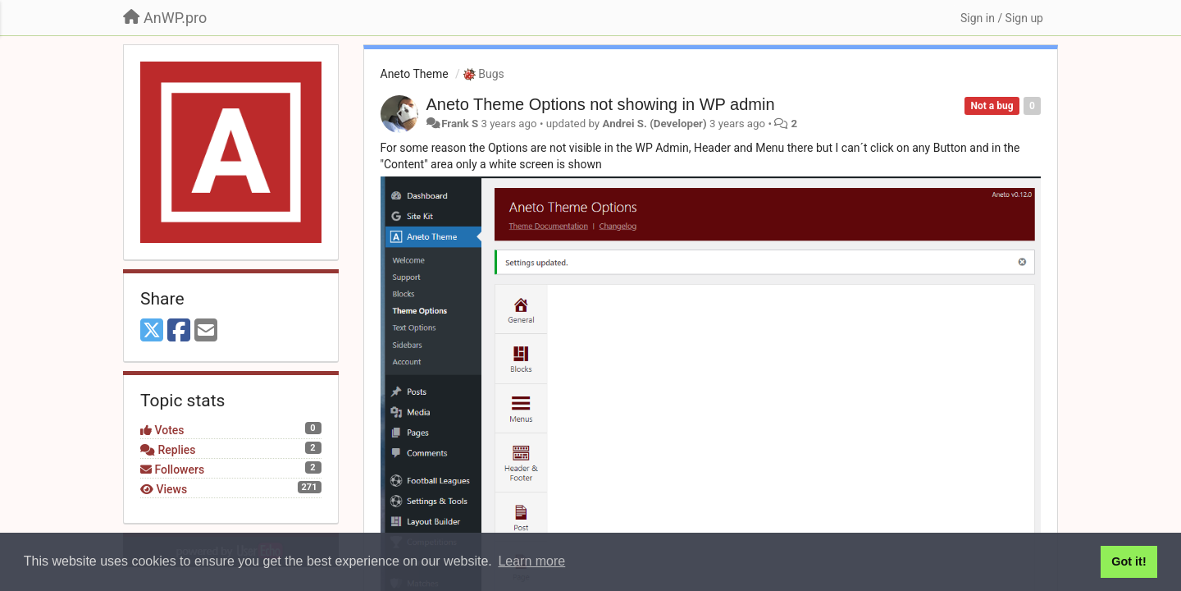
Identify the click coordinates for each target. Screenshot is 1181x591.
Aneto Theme (415, 73)
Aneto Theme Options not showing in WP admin (600, 104)
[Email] (205, 331)
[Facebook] (178, 331)
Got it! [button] (1128, 561)
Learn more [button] (531, 561)
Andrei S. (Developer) (654, 123)
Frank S (459, 123)
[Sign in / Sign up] (1002, 18)
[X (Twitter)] (151, 331)
